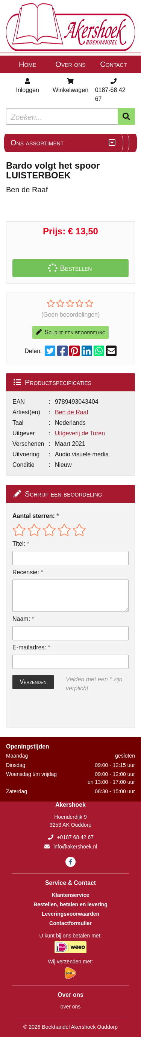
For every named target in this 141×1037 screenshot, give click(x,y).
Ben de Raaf (71, 412)
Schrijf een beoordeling (71, 332)
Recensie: (25, 572)
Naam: (21, 619)
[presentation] (60, 710)
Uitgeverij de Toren (80, 433)
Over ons (70, 64)
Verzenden (33, 682)
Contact (113, 64)
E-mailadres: (29, 647)
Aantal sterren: (33, 516)
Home (27, 64)
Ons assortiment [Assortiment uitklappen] (37, 143)
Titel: (18, 543)
